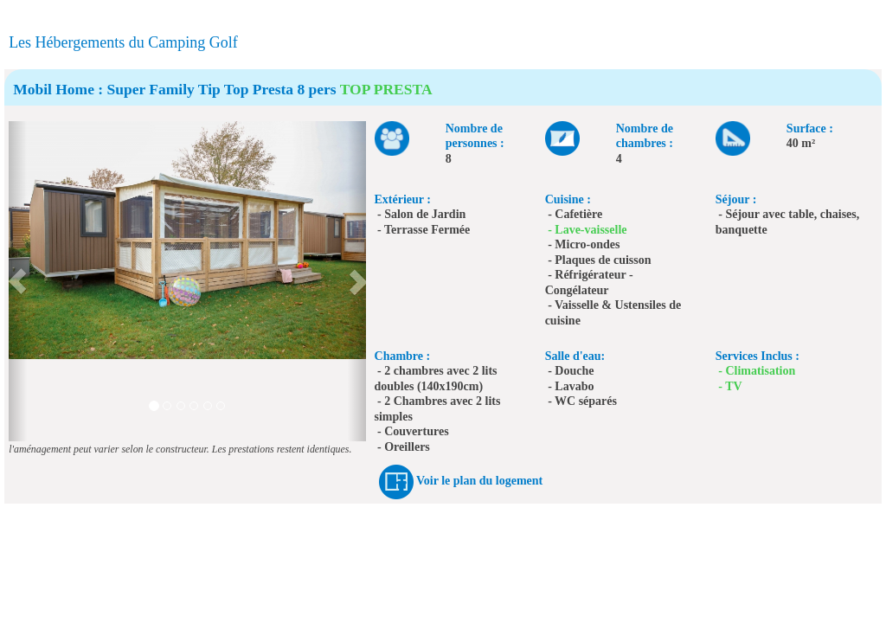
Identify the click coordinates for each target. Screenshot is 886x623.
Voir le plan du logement (479, 480)
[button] (18, 281)
